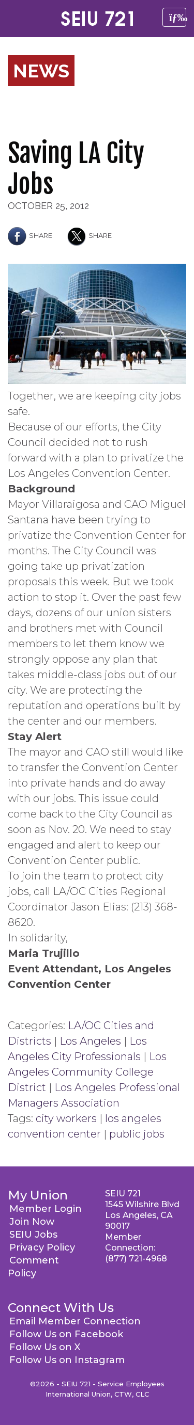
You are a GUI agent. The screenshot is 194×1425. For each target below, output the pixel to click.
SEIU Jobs (33, 1234)
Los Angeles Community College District (87, 1072)
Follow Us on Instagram (67, 1360)
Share (30, 235)
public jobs (137, 1134)
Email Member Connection (75, 1321)
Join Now (31, 1221)
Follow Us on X (44, 1347)
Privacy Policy (42, 1247)
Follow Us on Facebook (66, 1334)
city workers (66, 1118)
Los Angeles (90, 1041)
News (41, 71)
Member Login (45, 1208)
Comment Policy (33, 1267)
